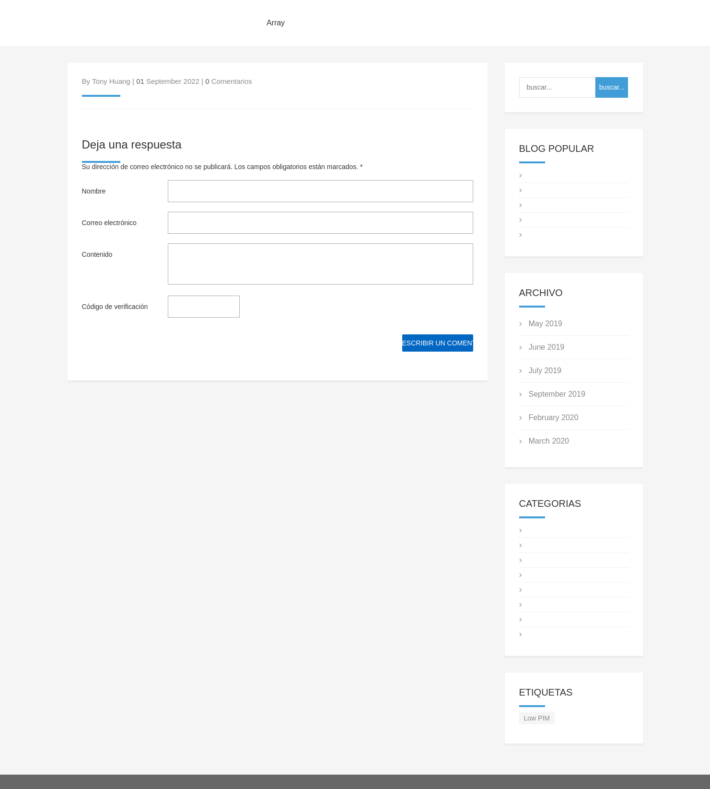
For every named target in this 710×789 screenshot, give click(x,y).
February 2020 (554, 417)
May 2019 (545, 324)
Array (276, 23)
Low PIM (537, 718)
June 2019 (547, 347)
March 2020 (549, 441)
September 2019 (557, 394)
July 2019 (545, 370)
